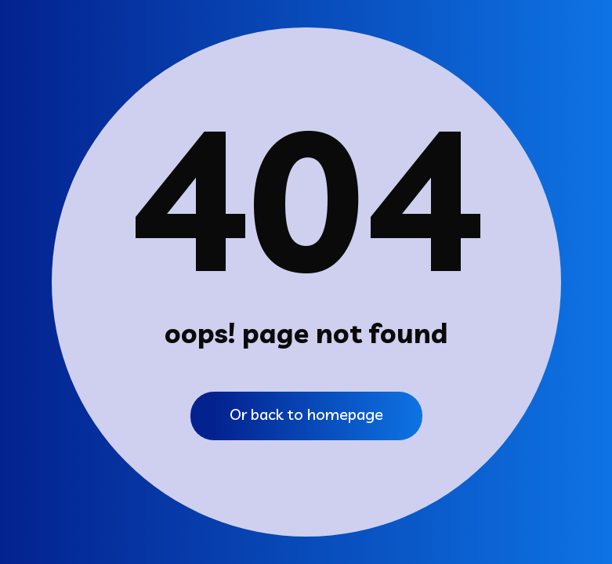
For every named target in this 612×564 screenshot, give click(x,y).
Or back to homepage (306, 414)
